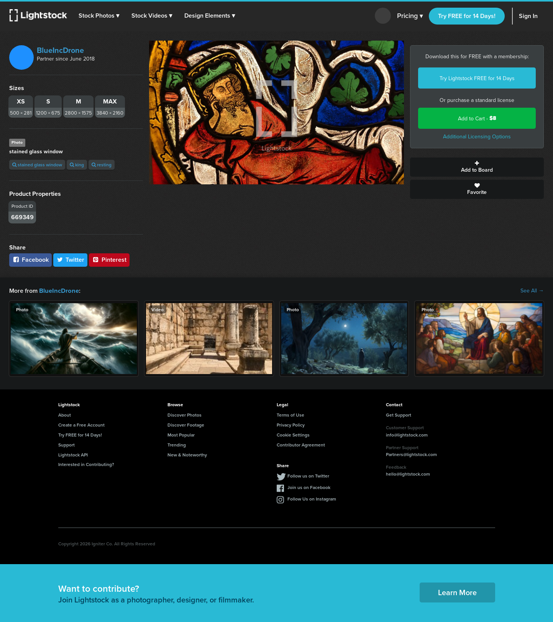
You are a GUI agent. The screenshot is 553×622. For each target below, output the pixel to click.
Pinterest (109, 259)
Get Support (398, 414)
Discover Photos (184, 414)
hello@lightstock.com (408, 473)
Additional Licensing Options (477, 136)
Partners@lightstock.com (411, 454)
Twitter (70, 259)
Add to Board (477, 167)
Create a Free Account (81, 424)
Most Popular (181, 434)
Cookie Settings (293, 434)
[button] (99, 16)
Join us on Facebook (308, 487)
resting (102, 164)
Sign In (528, 15)
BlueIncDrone (60, 50)
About (64, 414)
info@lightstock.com (407, 434)
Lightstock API (73, 454)
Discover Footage (185, 424)
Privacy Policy (291, 424)
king (77, 164)
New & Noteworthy (187, 454)
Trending (176, 444)
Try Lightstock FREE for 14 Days (477, 78)
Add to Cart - (477, 118)
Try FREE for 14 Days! (467, 15)
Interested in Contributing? (86, 464)
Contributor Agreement (301, 444)
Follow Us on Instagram (311, 498)
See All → (532, 290)
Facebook (30, 259)
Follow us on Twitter (308, 475)
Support (66, 444)
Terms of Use (290, 414)
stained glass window (37, 164)
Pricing (410, 16)
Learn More (457, 591)
